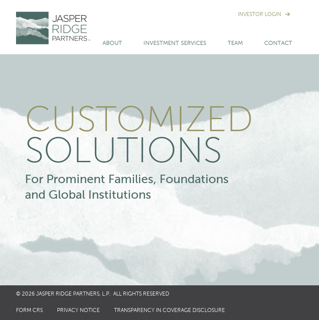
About (112, 43)
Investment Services (174, 43)
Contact (278, 43)
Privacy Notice (78, 310)
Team (235, 43)
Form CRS (29, 310)
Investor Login (259, 14)
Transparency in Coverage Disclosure (169, 310)
